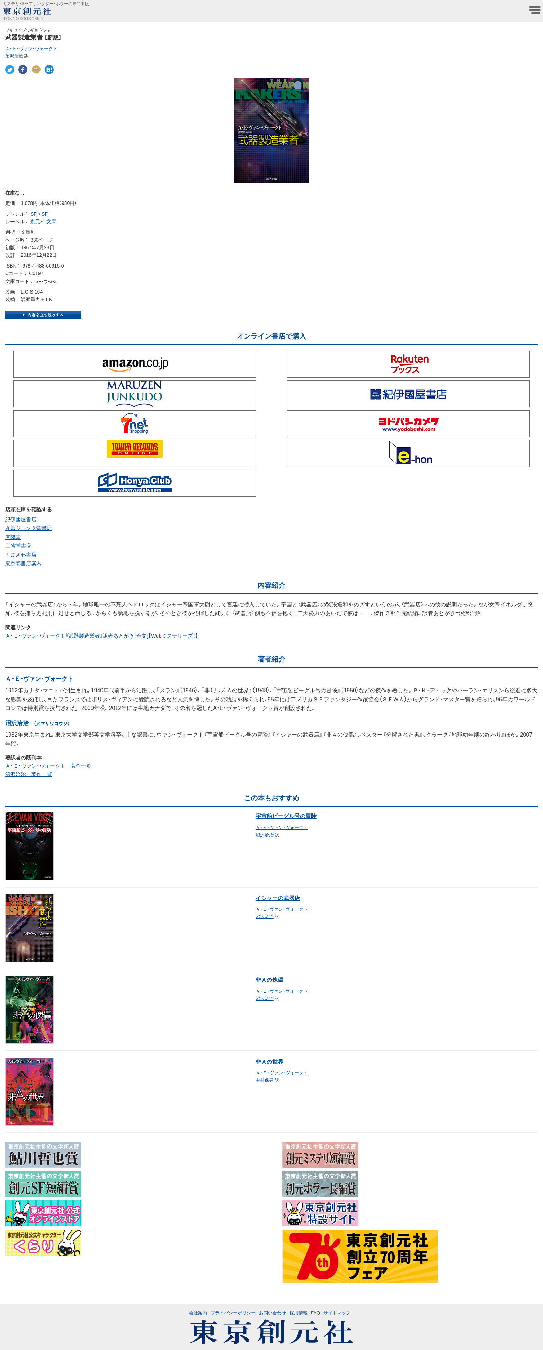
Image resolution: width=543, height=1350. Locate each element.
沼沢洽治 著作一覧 (28, 774)
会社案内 (198, 1312)
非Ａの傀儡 (269, 979)
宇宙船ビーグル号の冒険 (286, 815)
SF (33, 213)
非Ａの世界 (269, 1061)
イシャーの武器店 (278, 897)
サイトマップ (336, 1312)
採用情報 (299, 1312)
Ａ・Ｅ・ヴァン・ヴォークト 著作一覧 (48, 766)
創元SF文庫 (43, 221)
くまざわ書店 (20, 554)
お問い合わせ (272, 1312)
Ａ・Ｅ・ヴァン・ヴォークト (31, 48)
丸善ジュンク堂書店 (28, 528)
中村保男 (265, 1080)
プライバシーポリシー (233, 1312)
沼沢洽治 (14, 55)
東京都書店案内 (23, 563)
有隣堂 (13, 537)
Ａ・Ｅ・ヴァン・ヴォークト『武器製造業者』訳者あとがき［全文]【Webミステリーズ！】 (101, 635)
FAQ (315, 1312)
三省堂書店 (18, 545)
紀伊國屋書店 (20, 519)
